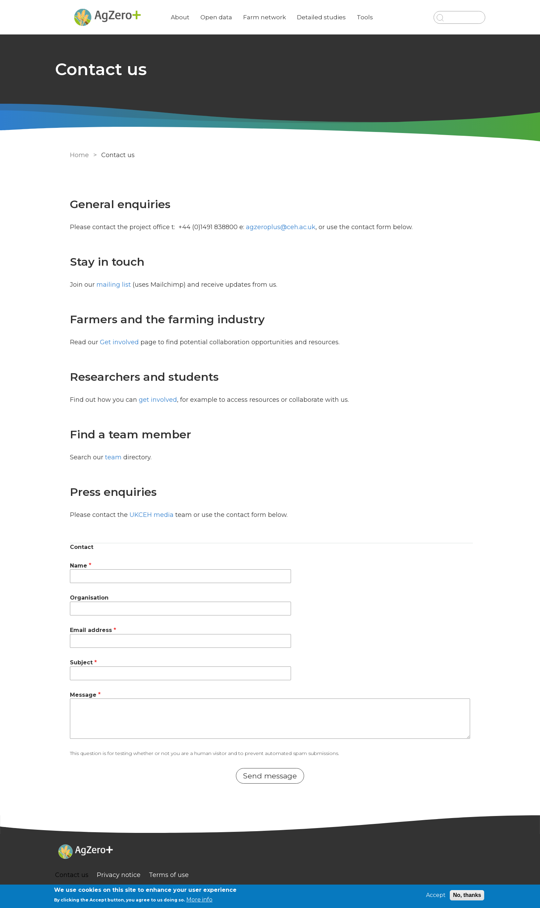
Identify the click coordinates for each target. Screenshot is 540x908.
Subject (80, 662)
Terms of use (182, 875)
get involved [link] (156, 400)
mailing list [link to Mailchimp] (112, 284)
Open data (230, 17)
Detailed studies (334, 17)
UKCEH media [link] (150, 515)
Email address (90, 630)
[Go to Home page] (121, 17)
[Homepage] (270, 852)
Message (82, 695)
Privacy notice (132, 875)
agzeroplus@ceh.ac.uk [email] (279, 227)
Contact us (85, 875)
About (193, 17)
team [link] (112, 457)
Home (78, 155)
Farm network (278, 17)
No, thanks (467, 895)
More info (199, 899)
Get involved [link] (117, 342)
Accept (436, 895)
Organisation (88, 597)
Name (77, 565)
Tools (378, 17)
